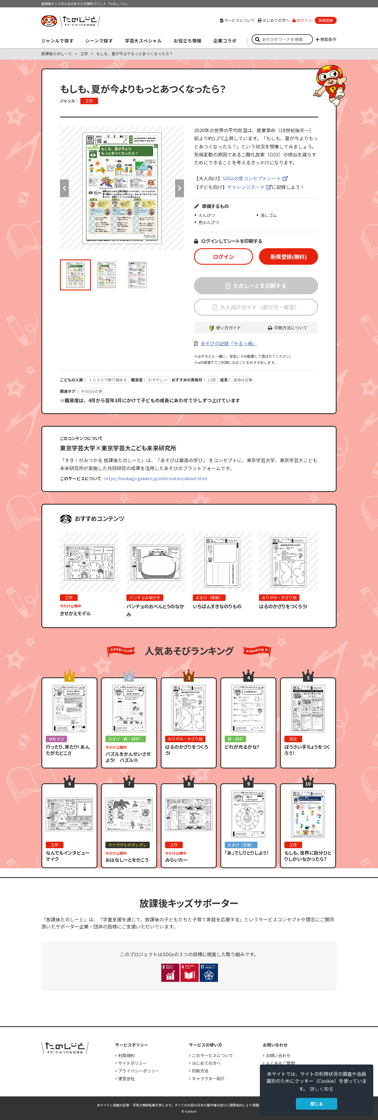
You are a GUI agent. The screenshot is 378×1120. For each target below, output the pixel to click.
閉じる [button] (316, 1104)
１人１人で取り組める (108, 379)
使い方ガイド (228, 328)
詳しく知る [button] (321, 1088)
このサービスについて (212, 1055)
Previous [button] (64, 188)
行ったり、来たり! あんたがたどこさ (67, 749)
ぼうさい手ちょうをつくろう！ (307, 749)
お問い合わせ (278, 1055)
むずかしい (157, 379)
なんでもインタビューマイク (67, 855)
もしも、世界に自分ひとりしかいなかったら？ (307, 855)
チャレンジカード (246, 186)
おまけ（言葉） (241, 845)
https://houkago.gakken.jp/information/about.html (155, 478)
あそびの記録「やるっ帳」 (229, 343)
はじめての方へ (273, 20)
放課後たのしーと (56, 53)
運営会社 (126, 1078)
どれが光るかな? (242, 746)
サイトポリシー (132, 1063)
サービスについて (237, 20)
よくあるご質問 (280, 1063)
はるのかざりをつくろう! (283, 606)
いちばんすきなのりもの (217, 606)
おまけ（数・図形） (125, 739)
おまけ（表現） (209, 597)
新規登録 (326, 20)
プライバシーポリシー (138, 1071)
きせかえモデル (75, 613)
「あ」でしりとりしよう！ (247, 852)
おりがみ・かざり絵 (279, 597)
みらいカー (176, 859)
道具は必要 (242, 379)
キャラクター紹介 (208, 1078)
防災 (293, 739)
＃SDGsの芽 (91, 391)
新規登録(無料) (289, 256)
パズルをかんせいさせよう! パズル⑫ (128, 756)
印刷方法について (290, 328)
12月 (212, 379)
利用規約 (126, 1055)
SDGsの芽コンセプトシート (251, 178)
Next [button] (179, 188)
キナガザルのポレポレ (127, 845)
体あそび (56, 739)
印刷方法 (200, 1071)
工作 (84, 53)
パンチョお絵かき (144, 597)
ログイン (302, 20)
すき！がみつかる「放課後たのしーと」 (71, 21)
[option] (122, 188)
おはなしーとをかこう (127, 859)
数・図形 (235, 739)
